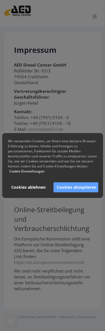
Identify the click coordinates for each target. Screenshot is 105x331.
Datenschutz (87, 317)
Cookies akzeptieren (76, 187)
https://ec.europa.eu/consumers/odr (49, 262)
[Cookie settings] (11, 321)
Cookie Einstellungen (27, 171)
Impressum (67, 317)
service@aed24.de (45, 129)
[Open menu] (94, 16)
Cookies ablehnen (28, 187)
